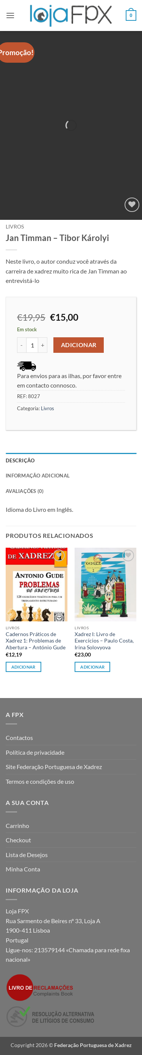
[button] (10, 15)
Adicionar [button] (23, 666)
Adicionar (79, 344)
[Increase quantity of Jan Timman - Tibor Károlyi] (42, 344)
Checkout (18, 839)
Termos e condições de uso (40, 781)
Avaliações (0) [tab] (25, 491)
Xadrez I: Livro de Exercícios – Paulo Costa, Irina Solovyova (104, 640)
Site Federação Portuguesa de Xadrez (54, 766)
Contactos (19, 737)
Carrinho (17, 825)
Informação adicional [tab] (38, 476)
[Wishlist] (132, 205)
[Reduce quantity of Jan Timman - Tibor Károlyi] (21, 344)
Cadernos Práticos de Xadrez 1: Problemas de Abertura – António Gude (36, 640)
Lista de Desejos (27, 854)
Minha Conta (23, 869)
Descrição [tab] (20, 460)
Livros (15, 227)
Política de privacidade (35, 752)
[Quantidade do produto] (32, 344)
